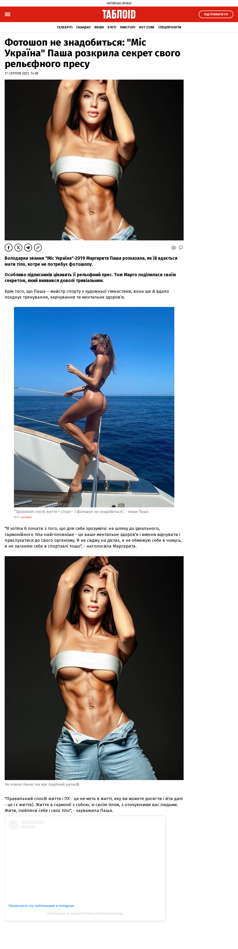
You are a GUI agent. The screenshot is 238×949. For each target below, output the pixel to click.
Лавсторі (127, 27)
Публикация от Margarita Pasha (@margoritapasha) (85, 913)
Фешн (99, 27)
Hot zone (147, 27)
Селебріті (65, 27)
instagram (26, 517)
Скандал (83, 27)
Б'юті (112, 27)
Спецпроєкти (169, 27)
